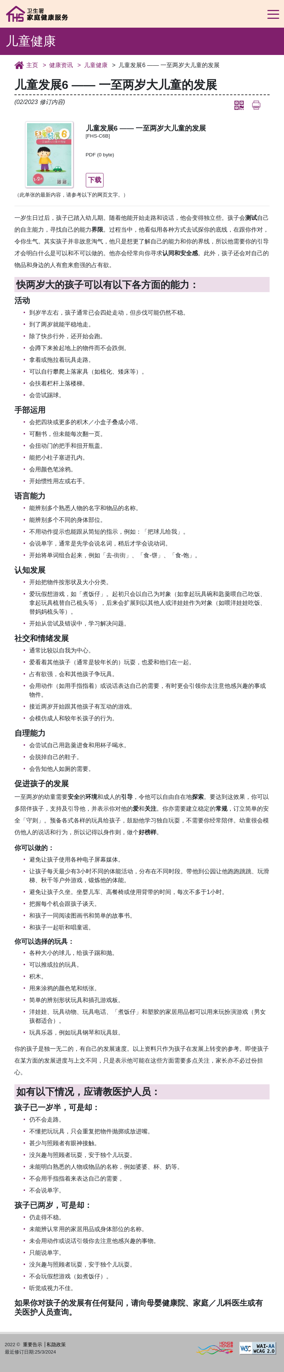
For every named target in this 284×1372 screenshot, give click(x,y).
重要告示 (32, 1344)
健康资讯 (61, 65)
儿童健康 (96, 65)
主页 (32, 65)
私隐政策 (56, 1344)
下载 (95, 179)
